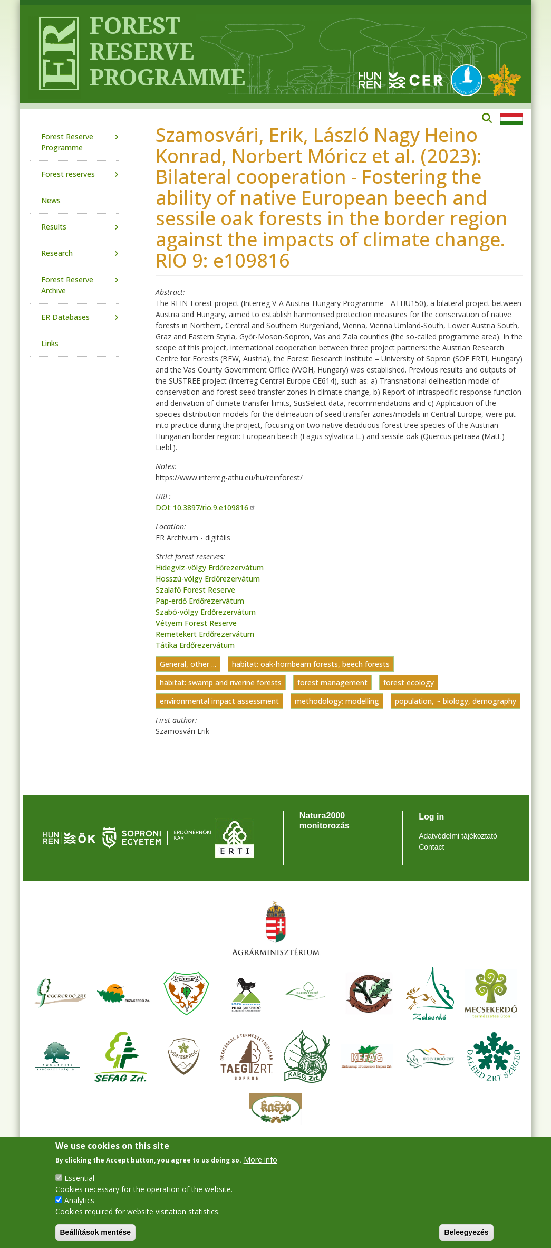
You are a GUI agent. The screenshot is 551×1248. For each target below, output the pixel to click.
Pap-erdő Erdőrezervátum (200, 601)
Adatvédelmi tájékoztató (458, 836)
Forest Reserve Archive (67, 285)
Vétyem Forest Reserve (196, 623)
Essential (79, 1178)
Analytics (79, 1200)
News (51, 200)
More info (260, 1160)
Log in (431, 816)
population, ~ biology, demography (455, 701)
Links (50, 343)
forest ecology (408, 683)
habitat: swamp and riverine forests (221, 683)
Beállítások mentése (95, 1232)
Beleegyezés (466, 1232)
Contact (431, 847)
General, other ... (188, 664)
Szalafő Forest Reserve (195, 590)
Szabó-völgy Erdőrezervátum (206, 612)
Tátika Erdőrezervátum (195, 645)
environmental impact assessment (219, 701)
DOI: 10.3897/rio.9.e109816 (206, 507)
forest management (332, 683)
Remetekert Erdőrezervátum (205, 634)
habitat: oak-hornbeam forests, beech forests (311, 664)
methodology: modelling (337, 701)
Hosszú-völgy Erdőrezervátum (208, 579)
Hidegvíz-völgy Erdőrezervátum (210, 568)
